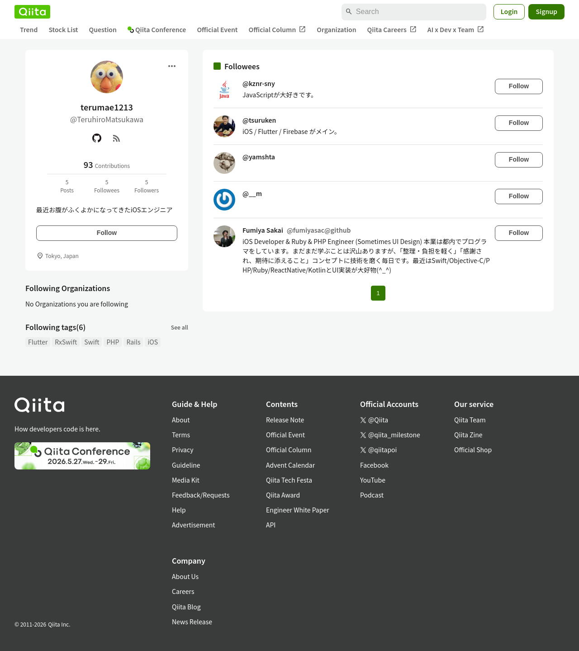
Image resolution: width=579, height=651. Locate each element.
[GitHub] (97, 138)
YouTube (372, 479)
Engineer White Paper (297, 509)
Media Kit (185, 479)
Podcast (372, 494)
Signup (546, 11)
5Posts (67, 186)
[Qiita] (32, 12)
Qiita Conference (157, 29)
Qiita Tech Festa (289, 479)
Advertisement (193, 524)
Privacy (182, 449)
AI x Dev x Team (455, 29)
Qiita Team (470, 419)
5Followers (146, 186)
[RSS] (117, 138)
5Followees (106, 186)
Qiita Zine (468, 434)
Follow (107, 232)
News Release (192, 621)
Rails (133, 341)
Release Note (285, 419)
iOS (152, 341)
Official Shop (473, 449)
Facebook (374, 464)
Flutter (37, 341)
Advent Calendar (290, 464)
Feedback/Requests (201, 494)
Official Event (217, 29)
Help (179, 509)
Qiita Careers (392, 29)
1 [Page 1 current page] (378, 293)
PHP (112, 341)
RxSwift (66, 341)
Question (103, 29)
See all (179, 327)
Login (509, 11)
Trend (29, 29)
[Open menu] (172, 66)
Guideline (186, 464)
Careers (183, 591)
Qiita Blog (186, 606)
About (181, 419)
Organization (336, 29)
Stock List (63, 29)
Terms (181, 434)
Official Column (277, 29)
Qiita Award (283, 494)
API (270, 524)
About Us (185, 576)
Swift (91, 341)
